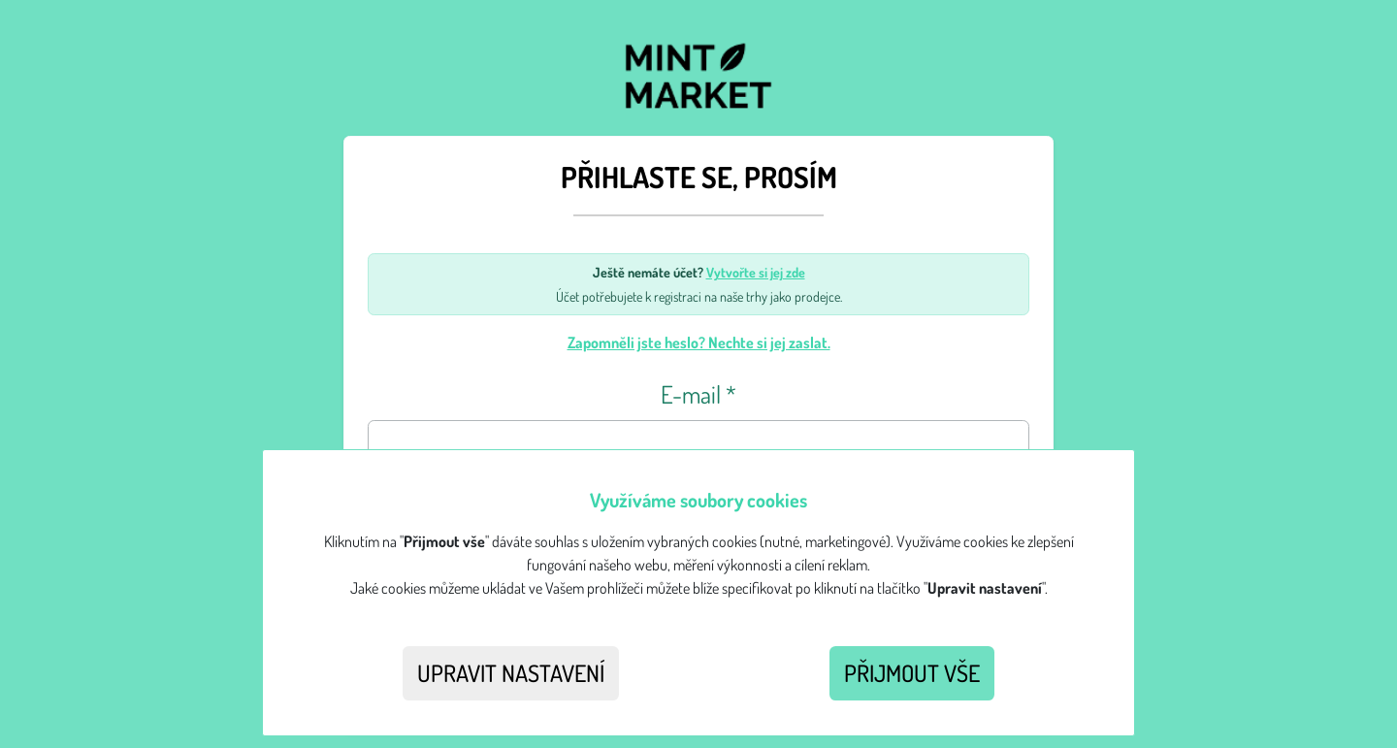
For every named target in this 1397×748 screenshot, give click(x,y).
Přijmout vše (912, 673)
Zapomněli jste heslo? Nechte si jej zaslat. (699, 342)
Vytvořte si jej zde (755, 272)
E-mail (698, 393)
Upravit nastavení (510, 673)
